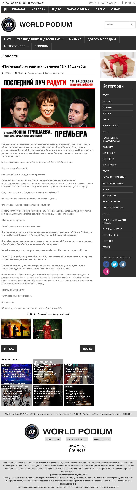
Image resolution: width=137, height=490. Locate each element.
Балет (106, 189)
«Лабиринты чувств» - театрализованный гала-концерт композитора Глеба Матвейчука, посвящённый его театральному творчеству (16, 391)
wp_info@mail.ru (81, 475)
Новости (38, 9)
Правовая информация (77, 439)
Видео (56, 9)
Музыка (75, 39)
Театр (106, 95)
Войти (92, 3)
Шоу (7, 39)
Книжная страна (112, 229)
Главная (19, 9)
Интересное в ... (16, 46)
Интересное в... (111, 235)
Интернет (108, 241)
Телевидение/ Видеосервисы (40, 39)
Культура (108, 147)
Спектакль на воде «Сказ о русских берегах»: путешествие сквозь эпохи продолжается (16, 373)
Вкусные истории (113, 183)
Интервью (108, 159)
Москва (38, 73)
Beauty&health (111, 125)
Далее (87, 348)
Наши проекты (111, 201)
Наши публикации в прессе (115, 221)
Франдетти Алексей (61, 314)
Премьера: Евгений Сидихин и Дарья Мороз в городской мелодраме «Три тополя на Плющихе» (47, 393)
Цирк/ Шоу (109, 153)
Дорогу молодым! (102, 39)
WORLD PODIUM (46, 24)
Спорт (106, 213)
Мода (106, 119)
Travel (106, 171)
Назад (9, 348)
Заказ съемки (78, 9)
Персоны (41, 46)
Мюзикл (107, 101)
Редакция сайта (53, 439)
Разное (106, 247)
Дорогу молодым (113, 207)
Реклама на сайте (101, 439)
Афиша (20, 73)
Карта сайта (108, 3)
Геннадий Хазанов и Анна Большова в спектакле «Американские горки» (77, 373)
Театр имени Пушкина (54, 73)
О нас (115, 9)
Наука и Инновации (114, 177)
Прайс (100, 9)
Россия (31, 73)
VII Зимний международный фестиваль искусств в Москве (77, 395)
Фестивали (109, 195)
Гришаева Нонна (44, 314)
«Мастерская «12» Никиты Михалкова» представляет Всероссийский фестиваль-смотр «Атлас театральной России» (45, 369)
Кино (105, 131)
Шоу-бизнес (109, 165)
